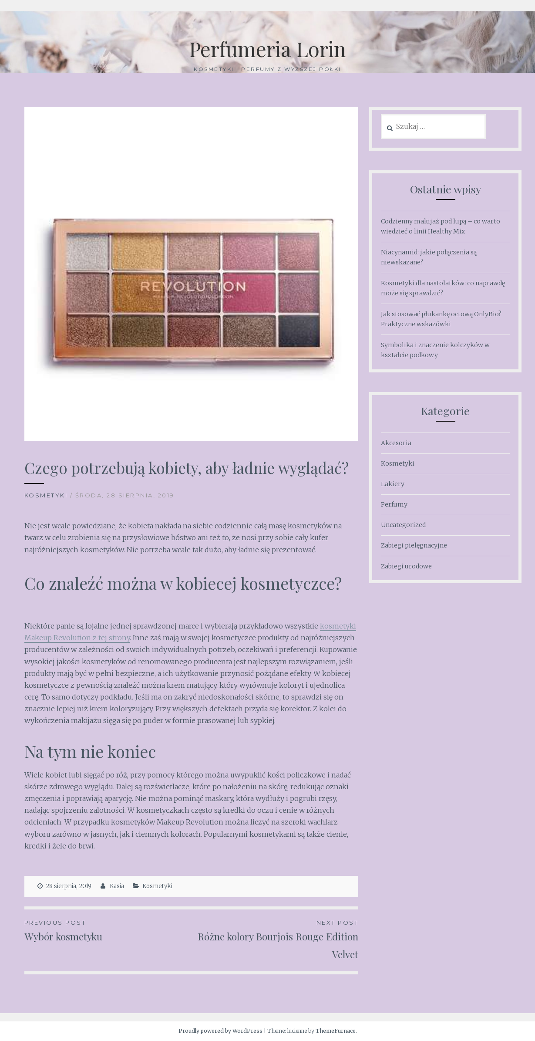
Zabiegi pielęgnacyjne (414, 545)
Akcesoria (396, 443)
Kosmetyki (46, 495)
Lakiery (392, 484)
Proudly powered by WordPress (220, 1030)
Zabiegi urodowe (406, 566)
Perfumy (394, 504)
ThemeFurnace (336, 1030)
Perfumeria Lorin (267, 48)
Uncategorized (403, 525)
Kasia (117, 886)
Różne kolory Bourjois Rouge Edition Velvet (274, 939)
